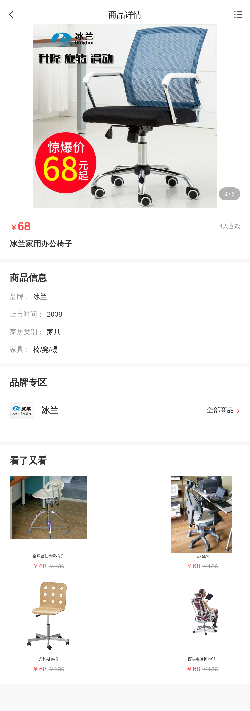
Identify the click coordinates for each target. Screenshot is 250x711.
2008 (54, 314)
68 (43, 566)
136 (59, 566)
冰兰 (40, 296)
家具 (54, 332)
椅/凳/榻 (45, 349)
